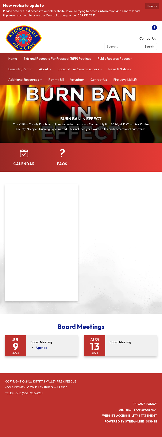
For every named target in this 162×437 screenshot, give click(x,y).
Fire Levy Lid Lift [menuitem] (125, 79)
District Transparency (138, 410)
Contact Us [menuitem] (98, 79)
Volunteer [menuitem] (77, 79)
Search (149, 46)
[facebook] (154, 29)
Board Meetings (81, 327)
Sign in (151, 421)
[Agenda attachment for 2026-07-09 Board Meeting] (41, 347)
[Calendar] (24, 157)
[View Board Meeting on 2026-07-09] (52, 342)
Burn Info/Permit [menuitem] (20, 69)
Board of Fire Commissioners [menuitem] (78, 69)
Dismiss (152, 6)
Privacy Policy (145, 404)
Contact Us (147, 38)
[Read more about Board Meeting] (120, 345)
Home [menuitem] (12, 58)
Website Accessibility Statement (129, 415)
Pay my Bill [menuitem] (56, 79)
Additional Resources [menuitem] (23, 79)
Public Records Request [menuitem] (114, 58)
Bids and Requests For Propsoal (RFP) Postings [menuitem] (57, 58)
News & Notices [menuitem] (119, 69)
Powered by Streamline (124, 421)
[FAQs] (62, 157)
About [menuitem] (43, 69)
